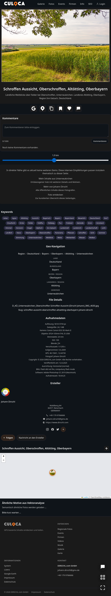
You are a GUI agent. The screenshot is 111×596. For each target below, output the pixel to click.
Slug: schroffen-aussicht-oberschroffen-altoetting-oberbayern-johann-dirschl (55, 309)
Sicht (92, 233)
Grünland (100, 223)
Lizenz (7, 569)
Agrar (14, 218)
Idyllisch (39, 228)
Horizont (19, 228)
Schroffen (82, 233)
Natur (19, 233)
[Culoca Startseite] (14, 4)
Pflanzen (70, 233)
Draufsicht (11, 223)
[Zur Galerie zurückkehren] (103, 577)
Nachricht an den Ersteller (31, 437)
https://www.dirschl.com (57, 422)
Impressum (9, 577)
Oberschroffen (45, 233)
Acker (5, 218)
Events (61, 3)
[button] (52, 472)
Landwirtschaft (91, 228)
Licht (104, 228)
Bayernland (69, 218)
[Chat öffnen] (103, 567)
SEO (90, 3)
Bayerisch (47, 218)
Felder (30, 223)
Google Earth (10, 573)
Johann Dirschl (8, 401)
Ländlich (9, 233)
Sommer (102, 233)
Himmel (8, 228)
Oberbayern (30, 233)
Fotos (51, 3)
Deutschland (95, 218)
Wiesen (82, 237)
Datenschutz (10, 581)
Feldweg (51, 223)
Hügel (29, 228)
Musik (60, 545)
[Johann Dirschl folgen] (63, 429)
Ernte (22, 223)
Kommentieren (99, 141)
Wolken (92, 237)
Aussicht (35, 218)
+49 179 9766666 (57, 415)
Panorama (59, 233)
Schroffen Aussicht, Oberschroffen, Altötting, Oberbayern (55, 88)
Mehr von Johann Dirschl (55, 186)
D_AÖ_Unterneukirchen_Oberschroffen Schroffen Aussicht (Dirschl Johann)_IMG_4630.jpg (55, 305)
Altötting (24, 218)
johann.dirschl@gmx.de (57, 419)
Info (82, 3)
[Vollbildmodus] (103, 588)
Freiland (69, 223)
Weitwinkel (70, 237)
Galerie (41, 3)
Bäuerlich (81, 218)
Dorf (106, 218)
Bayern (57, 218)
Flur (60, 223)
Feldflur (41, 223)
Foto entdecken (55, 194)
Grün (90, 223)
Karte (60, 553)
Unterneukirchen (35, 237)
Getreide (80, 223)
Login (100, 3)
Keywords (7, 212)
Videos (61, 541)
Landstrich (77, 228)
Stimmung (20, 237)
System (7, 565)
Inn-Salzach (51, 228)
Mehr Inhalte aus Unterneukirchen (55, 178)
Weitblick (49, 237)
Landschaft (64, 228)
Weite (60, 237)
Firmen (72, 3)
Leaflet (84, 497)
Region (21, 253)
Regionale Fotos (65, 529)
